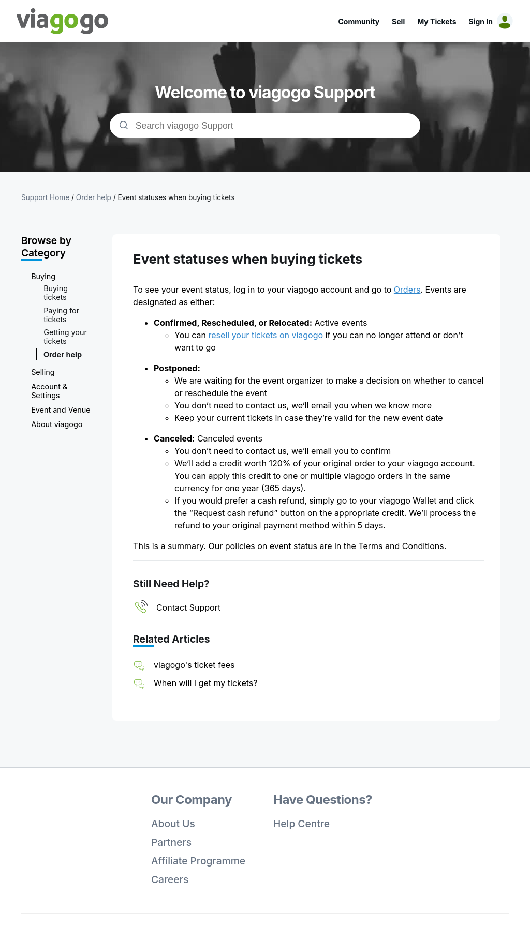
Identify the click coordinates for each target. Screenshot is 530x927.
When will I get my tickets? (205, 683)
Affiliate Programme (198, 861)
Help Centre (301, 823)
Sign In (481, 21)
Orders (407, 289)
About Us (173, 823)
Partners (171, 842)
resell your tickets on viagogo (266, 335)
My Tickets (436, 21)
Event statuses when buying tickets (175, 197)
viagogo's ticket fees (194, 665)
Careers (169, 879)
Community (358, 21)
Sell (398, 21)
